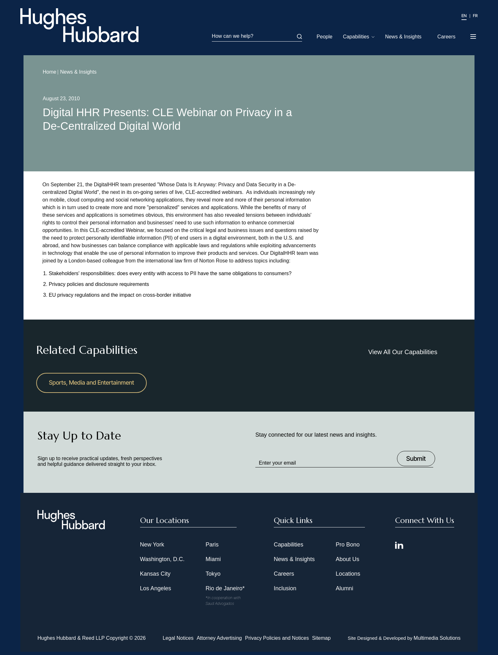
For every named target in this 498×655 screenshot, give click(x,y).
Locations (348, 577)
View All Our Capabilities (402, 352)
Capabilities (356, 36)
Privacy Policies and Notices (277, 641)
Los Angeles (155, 591)
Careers (446, 36)
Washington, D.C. (162, 562)
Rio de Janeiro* (225, 591)
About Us (347, 562)
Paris (212, 548)
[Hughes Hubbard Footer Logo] (71, 530)
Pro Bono (348, 548)
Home (46, 73)
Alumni (344, 591)
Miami (213, 562)
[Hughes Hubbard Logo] (81, 25)
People (325, 36)
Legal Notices (178, 641)
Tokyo (212, 577)
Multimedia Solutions (437, 641)
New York (152, 548)
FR (475, 15)
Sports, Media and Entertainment (95, 385)
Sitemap (321, 641)
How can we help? (257, 36)
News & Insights (403, 36)
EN (464, 15)
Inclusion (285, 591)
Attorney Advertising (219, 641)
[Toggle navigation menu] (474, 34)
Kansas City (155, 577)
